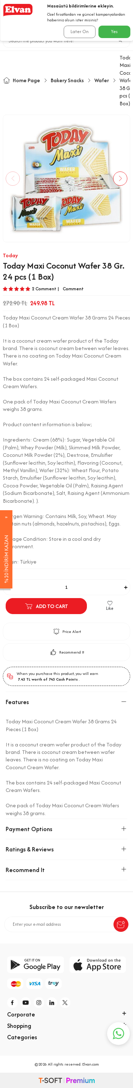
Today (10, 255)
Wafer (101, 80)
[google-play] (35, 965)
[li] (52, 1002)
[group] (66, 178)
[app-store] (98, 965)
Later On (80, 31)
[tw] (65, 1002)
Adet (8, 575)
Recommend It (66, 652)
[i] (39, 1002)
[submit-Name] (120, 924)
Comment (73, 289)
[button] (13, 178)
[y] (26, 1002)
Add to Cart (46, 606)
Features (66, 702)
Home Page (21, 80)
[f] (12, 1002)
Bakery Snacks (67, 80)
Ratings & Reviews (66, 849)
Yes (114, 31)
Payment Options (66, 829)
